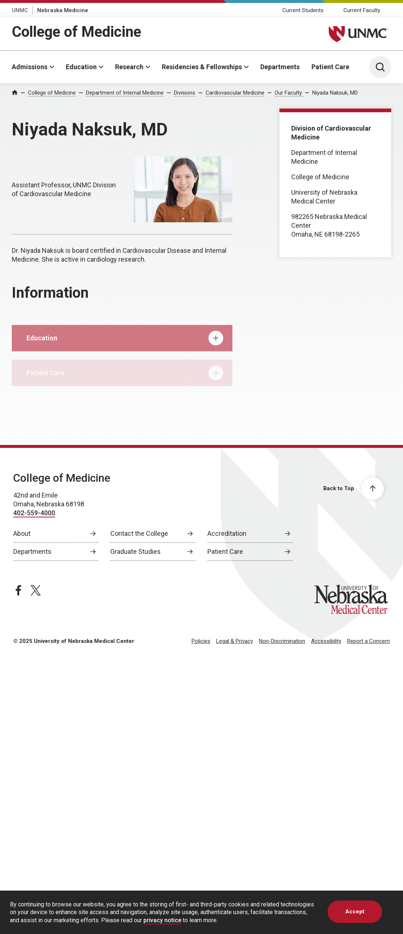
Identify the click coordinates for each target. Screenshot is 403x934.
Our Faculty (289, 92)
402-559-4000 (34, 513)
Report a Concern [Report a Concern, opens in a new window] (368, 641)
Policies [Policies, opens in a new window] (201, 641)
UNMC (20, 10)
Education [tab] (124, 342)
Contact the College (139, 533)
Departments (280, 67)
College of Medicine (76, 31)
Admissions (29, 67)
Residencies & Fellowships (202, 67)
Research (129, 67)
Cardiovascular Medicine (235, 92)
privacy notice (162, 920)
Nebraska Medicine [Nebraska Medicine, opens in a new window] (62, 10)
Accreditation (226, 533)
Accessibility (326, 641)
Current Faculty (361, 10)
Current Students (303, 10)
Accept (354, 911)
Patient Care (330, 67)
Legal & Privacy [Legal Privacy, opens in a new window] (234, 641)
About (22, 533)
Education (81, 67)
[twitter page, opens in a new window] (36, 590)
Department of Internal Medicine (125, 92)
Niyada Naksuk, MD (335, 92)
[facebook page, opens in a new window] (18, 590)
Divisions (184, 92)
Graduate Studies (135, 551)
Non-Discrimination (282, 641)
